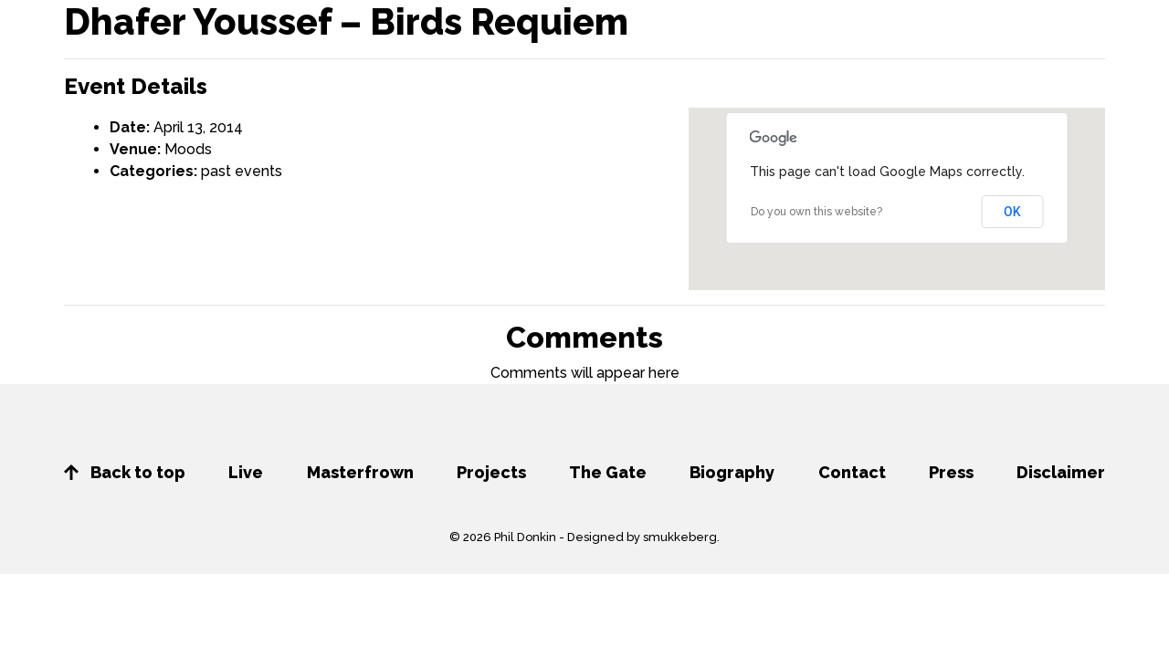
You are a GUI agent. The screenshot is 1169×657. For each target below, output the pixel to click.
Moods (188, 149)
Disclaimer (1060, 472)
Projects (491, 472)
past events (241, 171)
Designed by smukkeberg (642, 537)
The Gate (608, 472)
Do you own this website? (816, 211)
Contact (852, 472)
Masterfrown (360, 472)
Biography (732, 472)
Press (951, 472)
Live (245, 472)
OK (1012, 211)
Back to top (124, 472)
